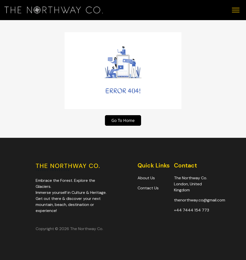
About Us (146, 178)
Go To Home (123, 120)
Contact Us (148, 188)
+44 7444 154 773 (191, 210)
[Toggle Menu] (212, 10)
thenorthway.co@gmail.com (199, 200)
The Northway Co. (86, 228)
